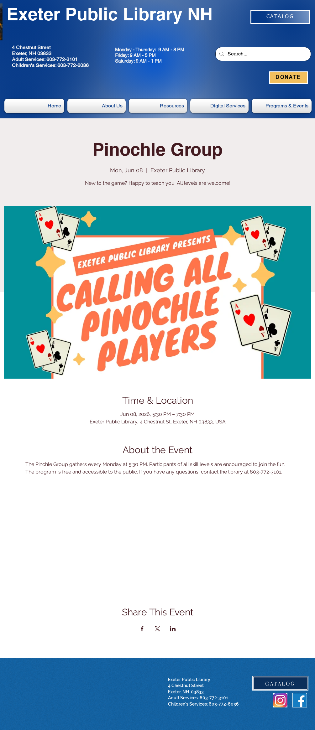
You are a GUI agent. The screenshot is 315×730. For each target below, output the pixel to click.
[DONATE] (288, 77)
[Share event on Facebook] (142, 628)
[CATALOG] (280, 17)
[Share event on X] (157, 628)
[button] (219, 106)
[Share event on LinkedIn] (173, 628)
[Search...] (262, 54)
